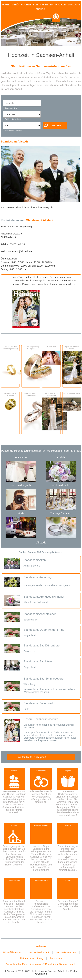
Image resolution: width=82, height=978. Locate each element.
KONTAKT (41, 9)
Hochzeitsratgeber (41, 825)
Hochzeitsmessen (41, 880)
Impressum (56, 958)
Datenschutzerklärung (31, 958)
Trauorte (14, 825)
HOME (5, 4)
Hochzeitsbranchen (66, 952)
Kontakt (68, 880)
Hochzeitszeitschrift (39, 952)
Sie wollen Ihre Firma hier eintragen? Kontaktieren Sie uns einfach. (41, 964)
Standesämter (41, 771)
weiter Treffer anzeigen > (32, 757)
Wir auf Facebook (12, 952)
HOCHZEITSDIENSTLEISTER (37, 4)
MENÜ (15, 4)
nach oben (40, 946)
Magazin (68, 771)
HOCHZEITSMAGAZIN (67, 4)
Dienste (14, 771)
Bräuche (68, 825)
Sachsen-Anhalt (14, 880)
